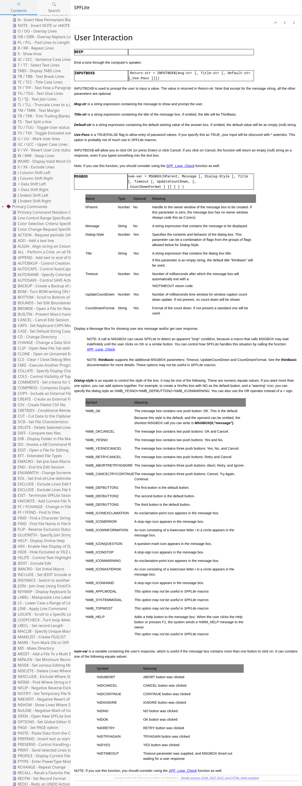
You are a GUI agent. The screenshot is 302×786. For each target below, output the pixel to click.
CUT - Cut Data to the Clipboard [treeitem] (42, 416)
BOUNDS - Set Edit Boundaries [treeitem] (41, 303)
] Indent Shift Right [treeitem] (31, 201)
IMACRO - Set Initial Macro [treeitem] (38, 569)
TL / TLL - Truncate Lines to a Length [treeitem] (46, 105)
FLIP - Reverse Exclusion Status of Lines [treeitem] (49, 529)
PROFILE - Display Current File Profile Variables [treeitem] (56, 756)
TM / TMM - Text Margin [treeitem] (36, 110)
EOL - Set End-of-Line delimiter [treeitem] (41, 478)
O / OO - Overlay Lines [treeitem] (34, 31)
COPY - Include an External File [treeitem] (42, 393)
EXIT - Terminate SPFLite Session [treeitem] (43, 495)
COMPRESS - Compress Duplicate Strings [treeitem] (50, 388)
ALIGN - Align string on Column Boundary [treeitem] (51, 246)
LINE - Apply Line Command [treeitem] (39, 608)
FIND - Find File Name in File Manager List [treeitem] (51, 524)
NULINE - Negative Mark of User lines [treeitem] (48, 710)
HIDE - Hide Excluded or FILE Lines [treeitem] (45, 552)
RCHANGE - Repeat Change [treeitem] (39, 767)
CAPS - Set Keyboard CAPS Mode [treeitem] (43, 325)
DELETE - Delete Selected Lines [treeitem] (41, 427)
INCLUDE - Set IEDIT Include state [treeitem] (44, 574)
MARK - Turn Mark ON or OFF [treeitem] (40, 642)
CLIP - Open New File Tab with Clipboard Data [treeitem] (55, 348)
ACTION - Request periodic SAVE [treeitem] (43, 235)
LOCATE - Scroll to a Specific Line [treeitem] (43, 614)
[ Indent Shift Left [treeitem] (30, 195)
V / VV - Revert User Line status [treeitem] (42, 150)
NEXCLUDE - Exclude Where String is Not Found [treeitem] (56, 676)
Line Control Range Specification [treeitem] (43, 218)
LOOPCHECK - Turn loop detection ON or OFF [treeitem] (54, 620)
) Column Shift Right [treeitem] (32, 178)
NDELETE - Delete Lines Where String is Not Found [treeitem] (59, 671)
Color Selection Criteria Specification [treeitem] (47, 223)
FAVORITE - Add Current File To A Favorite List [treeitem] (54, 501)
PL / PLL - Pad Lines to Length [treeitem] (41, 42)
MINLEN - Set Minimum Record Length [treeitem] (49, 659)
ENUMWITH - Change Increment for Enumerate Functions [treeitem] (66, 473)
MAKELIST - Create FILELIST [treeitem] (39, 637)
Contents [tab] (19, 7)
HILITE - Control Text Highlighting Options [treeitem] (52, 557)
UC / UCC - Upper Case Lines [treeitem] (39, 144)
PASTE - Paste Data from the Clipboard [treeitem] (48, 733)
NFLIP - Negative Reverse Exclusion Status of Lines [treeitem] (59, 688)
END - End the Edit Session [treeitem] (38, 467)
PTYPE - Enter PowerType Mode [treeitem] (42, 761)
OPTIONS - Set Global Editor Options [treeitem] (47, 722)
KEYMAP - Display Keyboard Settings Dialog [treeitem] (53, 591)
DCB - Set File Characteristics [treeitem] (40, 422)
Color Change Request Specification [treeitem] (46, 229)
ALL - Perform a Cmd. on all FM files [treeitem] (46, 252)
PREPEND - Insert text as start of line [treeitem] (47, 739)
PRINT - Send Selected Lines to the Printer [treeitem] (51, 750)
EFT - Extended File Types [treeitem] (37, 456)
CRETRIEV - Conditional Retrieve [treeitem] (43, 410)
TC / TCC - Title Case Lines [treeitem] (37, 82)
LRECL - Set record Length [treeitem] (37, 625)
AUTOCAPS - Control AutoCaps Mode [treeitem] (47, 269)
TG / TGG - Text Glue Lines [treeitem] (37, 93)
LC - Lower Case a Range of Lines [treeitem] (44, 603)
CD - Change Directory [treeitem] (34, 337)
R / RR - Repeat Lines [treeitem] (33, 48)
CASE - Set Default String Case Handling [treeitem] (50, 331)
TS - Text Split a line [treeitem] (31, 122)
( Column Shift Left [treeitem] (31, 173)
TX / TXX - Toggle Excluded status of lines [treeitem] (50, 133)
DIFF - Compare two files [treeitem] (36, 433)
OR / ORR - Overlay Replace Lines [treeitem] (44, 37)
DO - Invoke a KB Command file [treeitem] (42, 444)
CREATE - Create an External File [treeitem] (43, 399)
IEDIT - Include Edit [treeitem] (31, 563)
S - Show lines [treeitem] (27, 54)
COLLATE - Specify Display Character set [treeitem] (49, 371)
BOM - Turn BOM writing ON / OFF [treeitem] (45, 291)
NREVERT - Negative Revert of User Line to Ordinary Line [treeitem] (64, 699)
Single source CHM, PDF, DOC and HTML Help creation (220, 778)
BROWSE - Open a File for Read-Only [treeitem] (47, 308)
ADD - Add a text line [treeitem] (33, 240)
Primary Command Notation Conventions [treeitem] (51, 212)
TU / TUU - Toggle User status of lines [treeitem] (47, 127)
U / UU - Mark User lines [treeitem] (36, 139)
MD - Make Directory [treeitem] (33, 648)
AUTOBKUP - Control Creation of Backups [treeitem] (51, 263)
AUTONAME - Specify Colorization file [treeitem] (47, 274)
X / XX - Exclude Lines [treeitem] (33, 167)
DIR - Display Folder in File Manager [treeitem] (46, 439)
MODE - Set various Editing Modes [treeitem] (45, 665)
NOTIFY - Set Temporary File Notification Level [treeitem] (55, 693)
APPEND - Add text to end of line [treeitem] (43, 257)
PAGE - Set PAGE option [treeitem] (35, 727)
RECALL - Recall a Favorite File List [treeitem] (44, 773)
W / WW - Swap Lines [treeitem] (33, 156)
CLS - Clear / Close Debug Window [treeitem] (45, 359)
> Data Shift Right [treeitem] (30, 189)
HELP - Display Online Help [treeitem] (38, 541)
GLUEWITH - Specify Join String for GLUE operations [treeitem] (60, 535)
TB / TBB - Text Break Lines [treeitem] (38, 76)
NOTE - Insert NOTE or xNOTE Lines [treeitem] (46, 25)
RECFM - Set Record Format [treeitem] (39, 778)
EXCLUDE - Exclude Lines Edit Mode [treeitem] (46, 484)
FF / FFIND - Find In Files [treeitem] (36, 512)
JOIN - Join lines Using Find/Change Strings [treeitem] (52, 586)
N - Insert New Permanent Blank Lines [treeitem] (48, 20)
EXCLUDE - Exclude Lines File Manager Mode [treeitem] (54, 490)
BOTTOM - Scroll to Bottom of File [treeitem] (44, 297)
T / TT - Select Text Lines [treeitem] (35, 65)
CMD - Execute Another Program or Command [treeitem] (55, 365)
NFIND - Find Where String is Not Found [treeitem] (50, 682)
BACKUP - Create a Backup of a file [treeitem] (45, 286)
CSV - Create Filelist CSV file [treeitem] (38, 405)
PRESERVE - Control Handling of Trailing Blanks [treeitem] (56, 744)
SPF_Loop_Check (180, 166)
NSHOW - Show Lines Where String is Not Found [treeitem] (57, 705)
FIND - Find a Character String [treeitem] (41, 518)
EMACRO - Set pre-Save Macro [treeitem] (41, 461)
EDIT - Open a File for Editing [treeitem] (40, 450)
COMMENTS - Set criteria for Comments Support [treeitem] (57, 382)
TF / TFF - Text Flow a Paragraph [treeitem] (42, 88)
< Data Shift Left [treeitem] (29, 184)
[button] (275, 22)
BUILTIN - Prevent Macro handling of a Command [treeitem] (58, 314)
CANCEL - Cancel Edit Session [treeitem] (40, 320)
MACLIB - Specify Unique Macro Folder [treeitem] (48, 631)
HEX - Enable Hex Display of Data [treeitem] (44, 546)
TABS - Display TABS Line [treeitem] (36, 71)
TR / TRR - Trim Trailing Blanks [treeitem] (41, 116)
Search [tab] (54, 7)
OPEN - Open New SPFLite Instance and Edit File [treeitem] (57, 716)
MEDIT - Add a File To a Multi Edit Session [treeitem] (51, 654)
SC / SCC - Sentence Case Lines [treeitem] (41, 59)
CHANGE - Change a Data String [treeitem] (43, 342)
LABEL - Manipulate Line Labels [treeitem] (42, 597)
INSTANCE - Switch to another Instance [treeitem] (49, 580)
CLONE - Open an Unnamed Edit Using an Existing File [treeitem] (62, 354)
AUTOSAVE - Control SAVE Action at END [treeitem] (50, 280)
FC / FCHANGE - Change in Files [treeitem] (42, 507)
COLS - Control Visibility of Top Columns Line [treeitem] (54, 376)
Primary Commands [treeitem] (26, 206)
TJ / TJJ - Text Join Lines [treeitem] (34, 99)
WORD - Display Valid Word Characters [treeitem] (48, 161)
